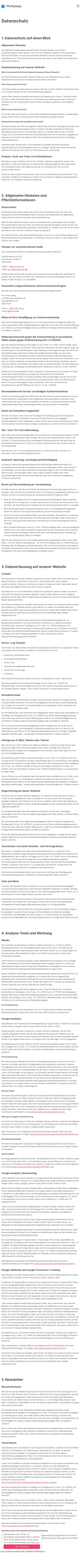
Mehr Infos (35, 1543)
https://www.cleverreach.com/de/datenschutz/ (20, 1526)
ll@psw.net (11, 311)
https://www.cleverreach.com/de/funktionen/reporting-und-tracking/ (28, 1482)
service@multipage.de (16, 269)
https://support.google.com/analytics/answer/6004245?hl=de (53, 1134)
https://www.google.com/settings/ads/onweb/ (19, 1235)
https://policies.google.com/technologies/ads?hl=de (54, 1264)
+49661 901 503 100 (16, 267)
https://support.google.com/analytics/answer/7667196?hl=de (30, 1167)
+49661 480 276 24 (16, 308)
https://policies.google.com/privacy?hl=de (50, 1348)
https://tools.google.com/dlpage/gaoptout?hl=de (45, 1112)
